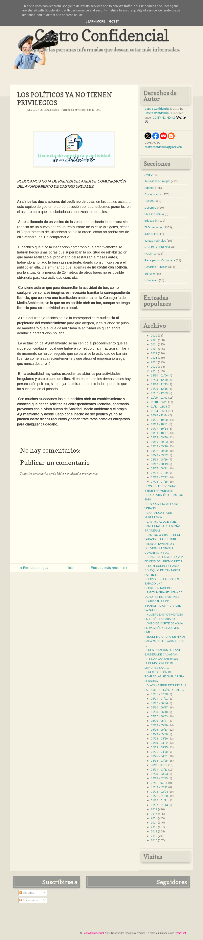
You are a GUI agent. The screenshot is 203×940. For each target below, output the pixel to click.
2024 (154, 344)
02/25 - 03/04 (159, 773)
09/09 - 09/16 (159, 446)
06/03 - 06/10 (159, 712)
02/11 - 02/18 (159, 782)
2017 (154, 809)
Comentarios (29, 900)
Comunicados (51, 110)
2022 (154, 353)
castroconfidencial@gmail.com (163, 147)
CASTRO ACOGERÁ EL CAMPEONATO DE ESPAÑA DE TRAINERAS (164, 526)
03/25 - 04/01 (159, 756)
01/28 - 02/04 (159, 791)
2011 (154, 836)
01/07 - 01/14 (159, 805)
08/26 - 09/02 (159, 455)
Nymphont (180, 933)
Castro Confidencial (101, 35)
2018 (154, 371)
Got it (114, 21)
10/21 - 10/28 (159, 419)
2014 (154, 822)
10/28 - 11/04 (159, 415)
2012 (154, 831)
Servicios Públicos (156, 267)
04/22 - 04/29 (159, 738)
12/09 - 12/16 (159, 388)
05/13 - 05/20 (159, 725)
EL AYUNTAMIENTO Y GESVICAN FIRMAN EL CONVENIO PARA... (159, 548)
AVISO (149, 174)
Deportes (150, 207)
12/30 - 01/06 (159, 375)
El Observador (154, 227)
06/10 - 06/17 (159, 707)
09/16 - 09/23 (159, 442)
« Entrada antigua (34, 567)
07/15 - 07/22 (159, 477)
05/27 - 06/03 (159, 716)
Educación (151, 220)
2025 (154, 340)
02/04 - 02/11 (159, 787)
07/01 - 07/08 (159, 694)
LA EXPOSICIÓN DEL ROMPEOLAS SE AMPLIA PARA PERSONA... (164, 676)
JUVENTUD (152, 233)
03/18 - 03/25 (159, 760)
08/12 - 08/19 (159, 464)
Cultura (149, 200)
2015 (154, 818)
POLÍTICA (151, 253)
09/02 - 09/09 (159, 450)
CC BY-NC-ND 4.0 (164, 117)
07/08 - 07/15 (159, 481)
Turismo (150, 273)
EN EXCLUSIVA (154, 214)
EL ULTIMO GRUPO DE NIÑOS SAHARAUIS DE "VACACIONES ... (165, 641)
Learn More (95, 21)
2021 (154, 357)
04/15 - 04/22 (159, 742)
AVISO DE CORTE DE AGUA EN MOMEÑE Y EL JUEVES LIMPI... (164, 628)
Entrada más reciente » (109, 567)
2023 (154, 349)
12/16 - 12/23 (159, 384)
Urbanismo (151, 280)
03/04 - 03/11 (159, 769)
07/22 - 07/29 (159, 472)
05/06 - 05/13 (159, 729)
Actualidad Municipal (157, 181)
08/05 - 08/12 (159, 468)
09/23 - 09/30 (159, 437)
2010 (154, 840)
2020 (154, 362)
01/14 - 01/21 (159, 800)
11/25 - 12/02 (159, 397)
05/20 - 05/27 (159, 720)
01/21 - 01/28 (159, 796)
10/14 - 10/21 (159, 424)
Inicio (69, 567)
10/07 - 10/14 (159, 428)
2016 (154, 813)
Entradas (26, 892)
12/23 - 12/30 (159, 379)
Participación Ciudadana (160, 260)
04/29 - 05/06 (159, 734)
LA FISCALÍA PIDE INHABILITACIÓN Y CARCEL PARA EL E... (162, 606)
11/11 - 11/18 (159, 406)
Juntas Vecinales (155, 240)
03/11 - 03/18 (159, 765)
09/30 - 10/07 (159, 433)
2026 (154, 335)
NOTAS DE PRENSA (157, 247)
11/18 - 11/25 (159, 402)
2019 (154, 366)
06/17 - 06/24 (159, 703)
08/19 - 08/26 (159, 459)
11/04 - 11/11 (159, 410)
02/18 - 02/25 (159, 778)
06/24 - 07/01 (159, 698)
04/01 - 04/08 (159, 751)
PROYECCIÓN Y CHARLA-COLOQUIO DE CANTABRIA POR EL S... (162, 570)
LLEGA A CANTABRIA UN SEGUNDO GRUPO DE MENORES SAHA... (161, 663)
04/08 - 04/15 (159, 747)
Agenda (149, 187)
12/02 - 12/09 (159, 393)
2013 (154, 827)
